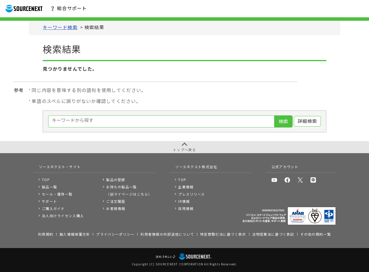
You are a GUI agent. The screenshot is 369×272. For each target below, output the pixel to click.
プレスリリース (191, 194)
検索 (283, 121)
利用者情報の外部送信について (167, 234)
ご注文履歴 (115, 201)
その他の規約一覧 (315, 234)
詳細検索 (307, 121)
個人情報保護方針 (74, 234)
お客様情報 (115, 208)
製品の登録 (115, 179)
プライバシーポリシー (115, 234)
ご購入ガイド (53, 208)
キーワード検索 (60, 27)
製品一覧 (49, 186)
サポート (49, 201)
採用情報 (185, 208)
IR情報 (184, 201)
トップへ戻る (184, 149)
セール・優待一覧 (57, 194)
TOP (46, 179)
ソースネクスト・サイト (60, 166)
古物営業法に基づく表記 (273, 234)
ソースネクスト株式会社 (196, 166)
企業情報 (185, 186)
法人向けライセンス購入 (63, 215)
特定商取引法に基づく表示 (223, 234)
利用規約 (45, 234)
